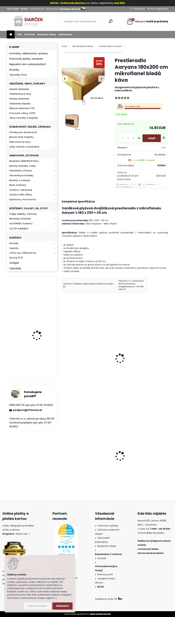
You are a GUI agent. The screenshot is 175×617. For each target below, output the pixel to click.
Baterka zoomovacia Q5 (40, 332)
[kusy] (127, 138)
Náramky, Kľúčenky (20, 218)
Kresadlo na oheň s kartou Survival (38, 363)
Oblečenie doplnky (20, 103)
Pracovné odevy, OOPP (22, 113)
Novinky (14, 70)
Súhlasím (62, 606)
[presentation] (65, 78)
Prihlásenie (139, 8)
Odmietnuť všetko (37, 605)
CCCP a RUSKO (18, 228)
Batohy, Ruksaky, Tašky (22, 165)
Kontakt (102, 558)
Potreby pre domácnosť (23, 132)
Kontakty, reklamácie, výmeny (28, 53)
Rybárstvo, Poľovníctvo (22, 199)
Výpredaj (15, 268)
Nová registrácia (159, 8)
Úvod (64, 46)
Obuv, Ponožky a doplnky (23, 117)
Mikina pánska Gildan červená (137, 361)
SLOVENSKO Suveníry (21, 223)
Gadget (14, 263)
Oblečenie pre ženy (20, 93)
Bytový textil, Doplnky (21, 137)
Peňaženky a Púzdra (20, 170)
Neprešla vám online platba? (27, 64)
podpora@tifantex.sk (27, 410)
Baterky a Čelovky (19, 180)
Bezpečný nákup (46, 34)
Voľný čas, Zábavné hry (22, 252)
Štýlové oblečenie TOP (22, 108)
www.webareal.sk (100, 614)
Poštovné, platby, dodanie (26, 59)
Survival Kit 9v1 (73, 471)
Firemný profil (105, 574)
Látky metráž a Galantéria (24, 146)
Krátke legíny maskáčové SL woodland (88, 361)
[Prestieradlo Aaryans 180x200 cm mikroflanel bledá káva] (83, 78)
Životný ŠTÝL (16, 257)
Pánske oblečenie (19, 98)
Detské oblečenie (19, 89)
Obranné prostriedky (21, 175)
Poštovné (29, 34)
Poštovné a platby (107, 525)
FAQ (19, 34)
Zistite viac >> (23, 533)
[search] (110, 21)
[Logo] (28, 21)
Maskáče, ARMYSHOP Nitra (24, 161)
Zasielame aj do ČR (108, 599)
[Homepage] (11, 34)
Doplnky (14, 248)
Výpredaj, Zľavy (18, 74)
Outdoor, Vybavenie (20, 189)
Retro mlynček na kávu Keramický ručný (40, 295)
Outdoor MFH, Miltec (20, 194)
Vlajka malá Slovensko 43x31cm (137, 465)
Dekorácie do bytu (19, 141)
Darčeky (14, 243)
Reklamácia (65, 34)
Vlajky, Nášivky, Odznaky (23, 214)
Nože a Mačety (17, 185)
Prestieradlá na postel (110, 46)
